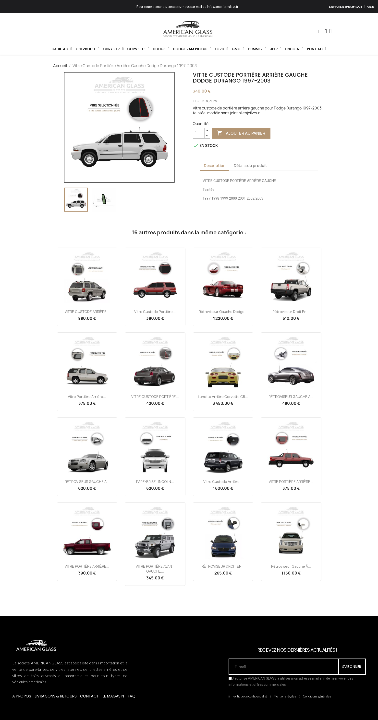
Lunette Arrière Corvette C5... (223, 396)
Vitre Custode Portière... (155, 311)
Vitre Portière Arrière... (87, 396)
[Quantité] (199, 133)
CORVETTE (138, 49)
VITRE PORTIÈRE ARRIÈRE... (291, 481)
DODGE (161, 49)
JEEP (275, 49)
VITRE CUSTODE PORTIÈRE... (155, 396)
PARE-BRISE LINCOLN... (155, 481)
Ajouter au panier (241, 133)
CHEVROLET (87, 49)
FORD (221, 49)
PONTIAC (317, 49)
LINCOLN (294, 49)
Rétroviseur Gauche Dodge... (223, 311)
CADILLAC (61, 49)
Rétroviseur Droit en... (290, 311)
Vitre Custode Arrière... (223, 481)
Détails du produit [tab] (250, 165)
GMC (238, 49)
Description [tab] (215, 165)
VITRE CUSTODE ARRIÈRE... (87, 311)
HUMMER (257, 49)
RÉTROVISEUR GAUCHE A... (290, 396)
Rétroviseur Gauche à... (291, 566)
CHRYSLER (113, 49)
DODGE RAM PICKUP (192, 49)
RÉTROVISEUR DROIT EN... (223, 566)
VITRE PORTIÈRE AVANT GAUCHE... (155, 569)
